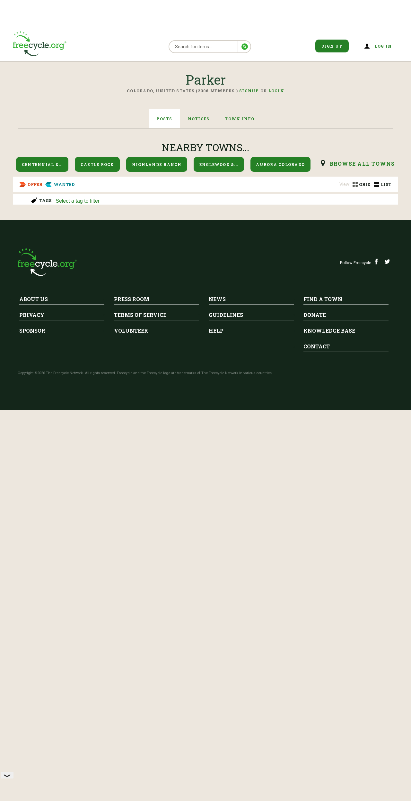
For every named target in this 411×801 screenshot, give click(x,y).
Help (216, 729)
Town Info (239, 118)
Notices (199, 118)
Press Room (131, 698)
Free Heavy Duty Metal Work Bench (119, 296)
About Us (33, 698)
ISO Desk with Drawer (51, 405)
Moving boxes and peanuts (105, 459)
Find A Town (322, 698)
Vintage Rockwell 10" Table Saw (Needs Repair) (137, 234)
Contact (316, 745)
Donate (314, 713)
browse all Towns (362, 163)
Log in (383, 46)
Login (276, 90)
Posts (164, 118)
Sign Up (332, 46)
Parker (78, 224)
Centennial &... (42, 164)
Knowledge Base (329, 729)
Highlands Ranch (157, 164)
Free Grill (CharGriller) (97, 521)
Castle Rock (97, 164)
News (217, 698)
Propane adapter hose (95, 350)
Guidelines (226, 713)
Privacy (31, 713)
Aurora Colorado (280, 164)
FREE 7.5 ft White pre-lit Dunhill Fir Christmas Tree (100, 576)
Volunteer (131, 729)
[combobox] (224, 200)
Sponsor (32, 729)
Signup (249, 90)
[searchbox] (223, 201)
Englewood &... (219, 164)
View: (344, 184)
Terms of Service (140, 713)
